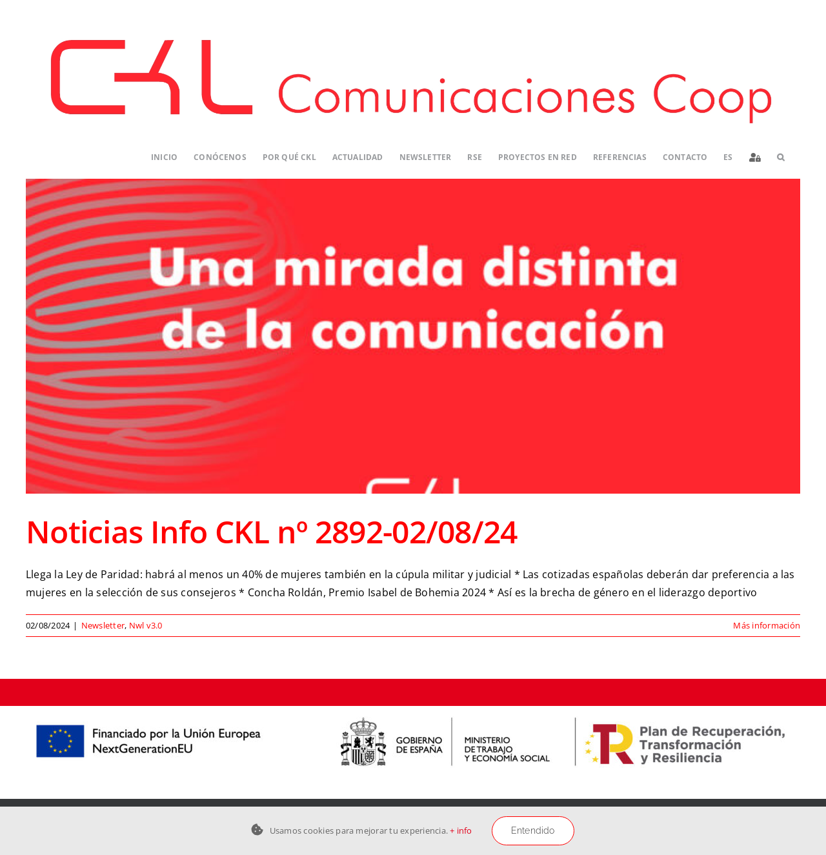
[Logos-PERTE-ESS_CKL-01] (413, 711)
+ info (461, 830)
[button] (780, 158)
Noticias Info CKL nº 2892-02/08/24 (272, 531)
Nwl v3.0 (146, 625)
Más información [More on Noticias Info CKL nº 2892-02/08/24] (766, 625)
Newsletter (103, 625)
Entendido (533, 830)
